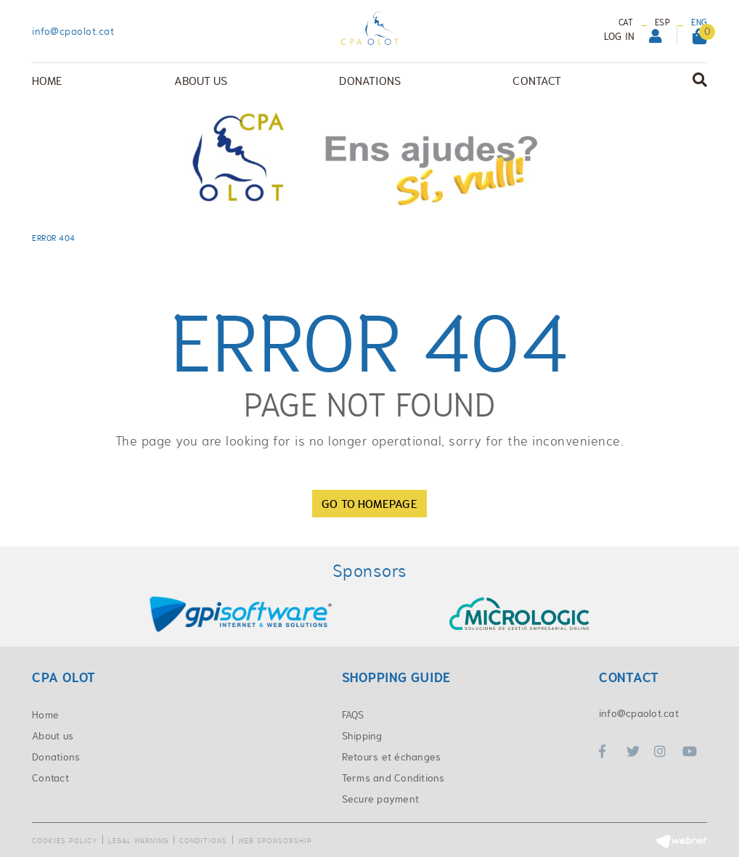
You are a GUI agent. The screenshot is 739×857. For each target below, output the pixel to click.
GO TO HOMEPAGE (369, 503)
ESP (662, 22)
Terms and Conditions (393, 778)
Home (45, 714)
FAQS (353, 714)
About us (52, 736)
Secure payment (381, 799)
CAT (626, 22)
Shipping (362, 736)
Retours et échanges (391, 757)
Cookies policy (64, 840)
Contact (50, 778)
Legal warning (138, 840)
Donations (56, 757)
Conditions (203, 840)
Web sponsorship (275, 840)
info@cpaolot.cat (73, 31)
